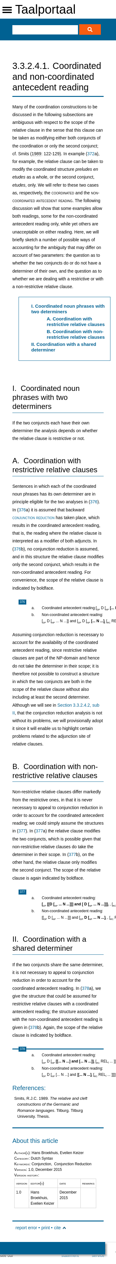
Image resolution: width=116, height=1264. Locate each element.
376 (93, 501)
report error (26, 1227)
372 (90, 153)
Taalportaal (45, 9)
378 (85, 988)
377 (21, 830)
